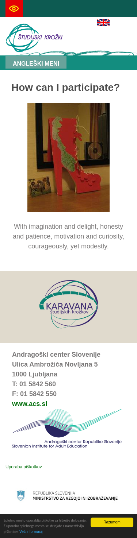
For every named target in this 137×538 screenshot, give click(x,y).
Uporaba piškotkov (23, 466)
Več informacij (30, 532)
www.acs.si (29, 403)
